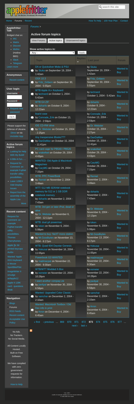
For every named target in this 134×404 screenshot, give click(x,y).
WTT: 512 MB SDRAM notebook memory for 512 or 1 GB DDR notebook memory (52, 191)
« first (37, 322)
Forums (18, 21)
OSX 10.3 (40, 78)
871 (76, 322)
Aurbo (10, 252)
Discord (16, 45)
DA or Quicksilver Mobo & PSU (52, 67)
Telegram (17, 63)
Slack (15, 60)
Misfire (16, 49)
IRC (15, 38)
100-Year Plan (111, 21)
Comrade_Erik (46, 117)
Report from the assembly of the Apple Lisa (18, 196)
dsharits (43, 105)
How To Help (95, 21)
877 (120, 322)
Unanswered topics (75, 40)
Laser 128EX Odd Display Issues (16, 184)
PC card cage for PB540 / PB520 (53, 149)
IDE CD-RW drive (44, 125)
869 (62, 322)
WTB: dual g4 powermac (48, 222)
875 (105, 322)
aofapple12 (12, 278)
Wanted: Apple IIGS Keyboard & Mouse (14, 260)
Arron (41, 311)
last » (84, 325)
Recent (28, 21)
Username (13, 93)
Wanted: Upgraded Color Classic (53, 292)
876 (112, 322)
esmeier (43, 273)
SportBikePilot (14, 267)
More (23, 203)
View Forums (38, 40)
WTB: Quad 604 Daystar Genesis (53, 245)
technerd (43, 94)
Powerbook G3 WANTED (49, 257)
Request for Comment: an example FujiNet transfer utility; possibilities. (18, 170)
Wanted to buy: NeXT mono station (54, 234)
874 (98, 322)
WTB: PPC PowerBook (47, 176)
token (41, 226)
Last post (93, 60)
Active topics (56, 40)
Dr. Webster (45, 129)
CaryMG (43, 168)
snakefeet (44, 152)
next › (75, 325)
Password (13, 101)
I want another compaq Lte (49, 281)
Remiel (42, 179)
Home (9, 21)
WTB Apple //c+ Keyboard (49, 90)
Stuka (42, 70)
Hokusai (43, 249)
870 (69, 322)
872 (84, 322)
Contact (124, 21)
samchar (43, 296)
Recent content (16, 80)
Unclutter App (16, 136)
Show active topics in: (42, 49)
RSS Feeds (15, 311)
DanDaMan (45, 141)
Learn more (12, 67)
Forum (121, 60)
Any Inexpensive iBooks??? (50, 137)
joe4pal (42, 284)
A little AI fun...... (18, 159)
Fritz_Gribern (46, 82)
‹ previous (48, 322)
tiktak (10, 289)
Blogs (12, 303)
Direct (14, 133)
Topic (39, 60)
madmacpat (45, 261)
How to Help (16, 384)
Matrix (16, 42)
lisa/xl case (41, 113)
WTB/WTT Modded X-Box (49, 269)
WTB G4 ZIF (42, 102)
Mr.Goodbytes (46, 237)
